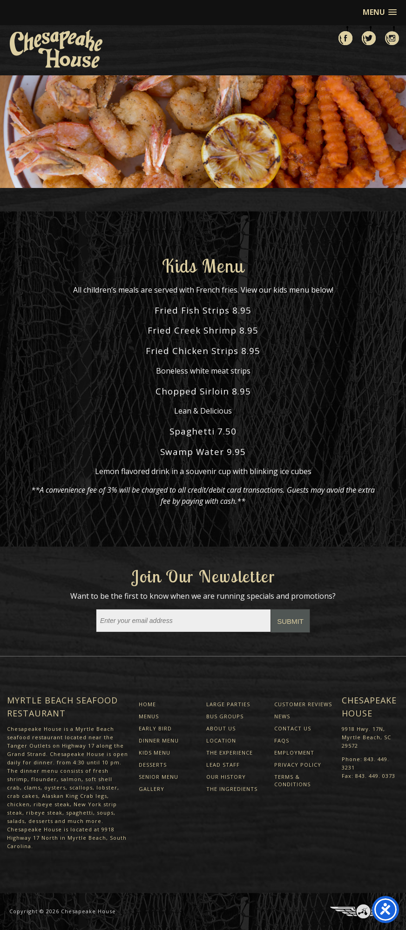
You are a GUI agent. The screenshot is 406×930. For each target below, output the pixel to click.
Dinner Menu (159, 740)
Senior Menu (158, 776)
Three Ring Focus (363, 911)
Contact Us (292, 728)
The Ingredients (231, 788)
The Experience (229, 752)
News (282, 716)
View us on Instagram (392, 35)
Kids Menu (154, 752)
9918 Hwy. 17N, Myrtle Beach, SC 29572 (366, 737)
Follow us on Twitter (369, 35)
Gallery (151, 788)
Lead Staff (223, 764)
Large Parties (228, 704)
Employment (294, 752)
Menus (149, 716)
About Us (221, 728)
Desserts (153, 764)
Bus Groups (225, 716)
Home (147, 704)
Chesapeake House (88, 911)
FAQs (281, 740)
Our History (226, 776)
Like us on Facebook (345, 35)
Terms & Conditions (292, 780)
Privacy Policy (297, 764)
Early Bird (155, 728)
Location (221, 740)
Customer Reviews (303, 704)
